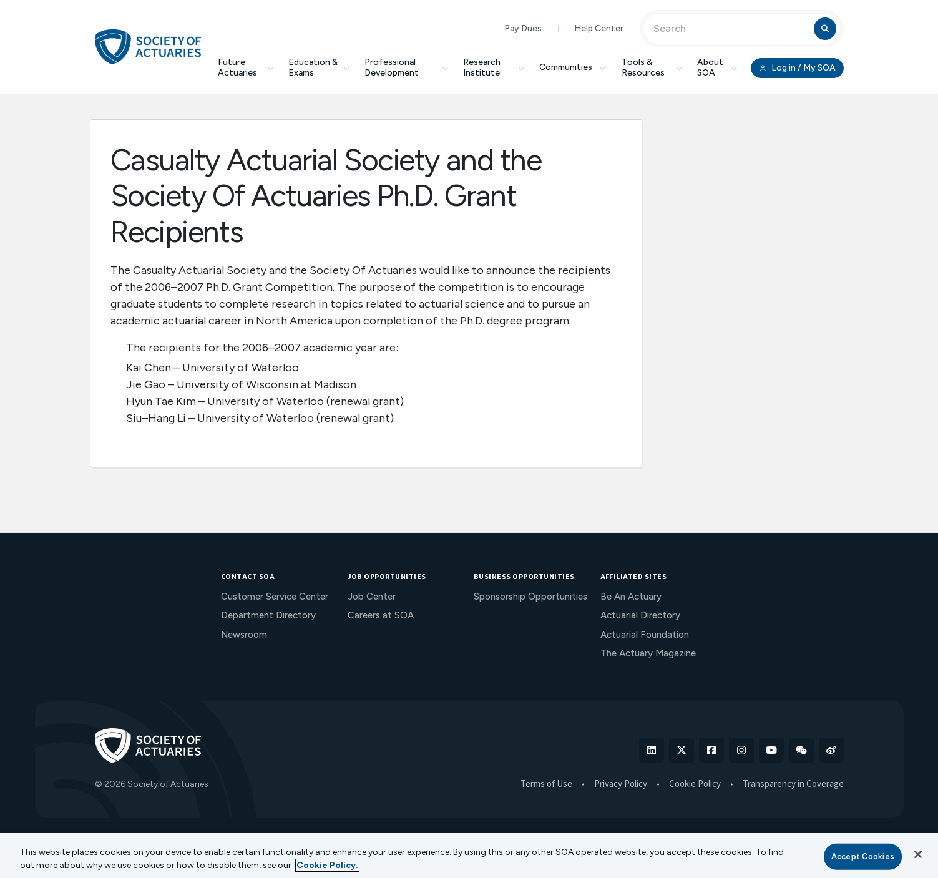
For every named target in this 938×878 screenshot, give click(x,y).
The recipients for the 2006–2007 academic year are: (262, 347)
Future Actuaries (245, 67)
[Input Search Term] (730, 28)
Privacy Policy (620, 784)
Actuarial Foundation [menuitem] (644, 634)
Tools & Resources (652, 67)
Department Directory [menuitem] (268, 615)
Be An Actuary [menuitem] (631, 596)
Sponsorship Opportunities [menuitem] (530, 596)
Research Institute (493, 67)
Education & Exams (319, 67)
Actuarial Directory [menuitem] (640, 615)
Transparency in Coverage (793, 784)
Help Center (598, 28)
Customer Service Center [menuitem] (274, 596)
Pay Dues (523, 28)
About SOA (717, 67)
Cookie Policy (695, 784)
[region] (469, 855)
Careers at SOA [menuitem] (381, 615)
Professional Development (406, 67)
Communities (573, 67)
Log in (797, 68)
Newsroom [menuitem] (244, 634)
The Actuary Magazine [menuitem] (648, 653)
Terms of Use (546, 784)
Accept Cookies (862, 856)
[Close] (918, 854)
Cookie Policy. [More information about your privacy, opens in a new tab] (327, 865)
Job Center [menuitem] (372, 596)
